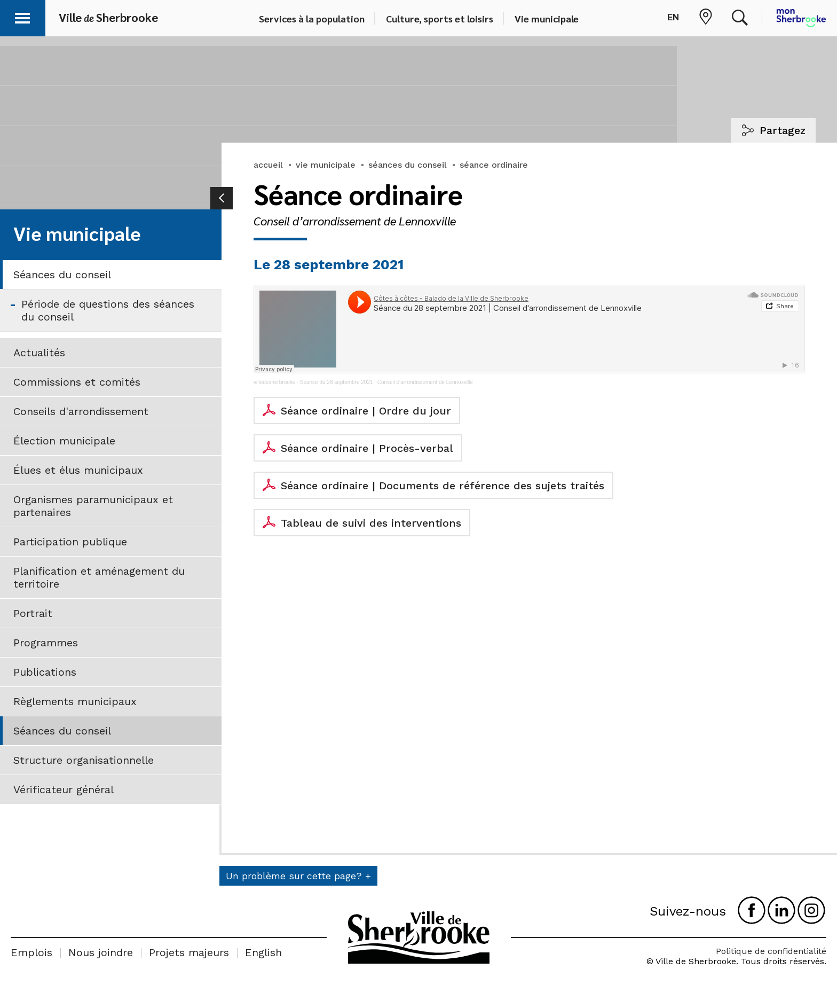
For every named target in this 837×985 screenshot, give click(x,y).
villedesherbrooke (274, 382)
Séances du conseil (62, 274)
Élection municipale (64, 440)
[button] (22, 16)
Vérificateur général (63, 789)
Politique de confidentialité (771, 951)
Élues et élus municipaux (78, 470)
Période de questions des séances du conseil (107, 310)
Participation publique (70, 541)
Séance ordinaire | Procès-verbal (367, 448)
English (263, 952)
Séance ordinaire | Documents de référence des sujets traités (442, 485)
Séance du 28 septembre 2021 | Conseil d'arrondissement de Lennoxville (386, 382)
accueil (268, 165)
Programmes (45, 642)
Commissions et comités (76, 382)
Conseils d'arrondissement (80, 411)
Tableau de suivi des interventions (371, 523)
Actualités (39, 352)
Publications (44, 672)
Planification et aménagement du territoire (99, 577)
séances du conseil (407, 165)
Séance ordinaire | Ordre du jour (366, 410)
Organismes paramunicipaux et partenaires (93, 506)
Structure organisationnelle (83, 760)
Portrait (32, 613)
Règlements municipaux (75, 701)
